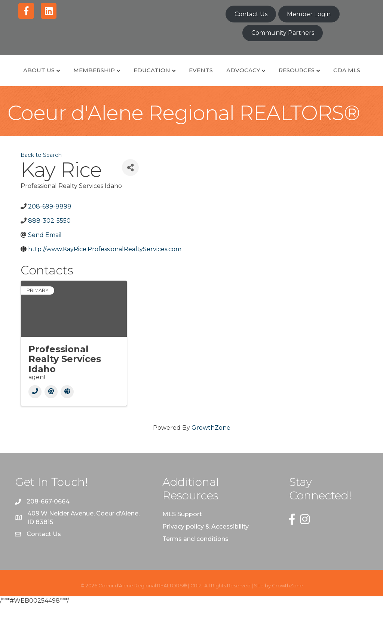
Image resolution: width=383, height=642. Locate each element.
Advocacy (324, 78)
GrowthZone (211, 464)
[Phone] (35, 428)
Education (165, 78)
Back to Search (41, 191)
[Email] (51, 428)
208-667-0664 (48, 538)
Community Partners (282, 32)
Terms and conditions (195, 575)
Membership (107, 78)
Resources (169, 106)
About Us (52, 78)
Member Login (309, 14)
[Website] (67, 428)
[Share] (130, 204)
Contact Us (251, 14)
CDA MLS (218, 106)
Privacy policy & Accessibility (205, 563)
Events (214, 78)
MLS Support (182, 550)
